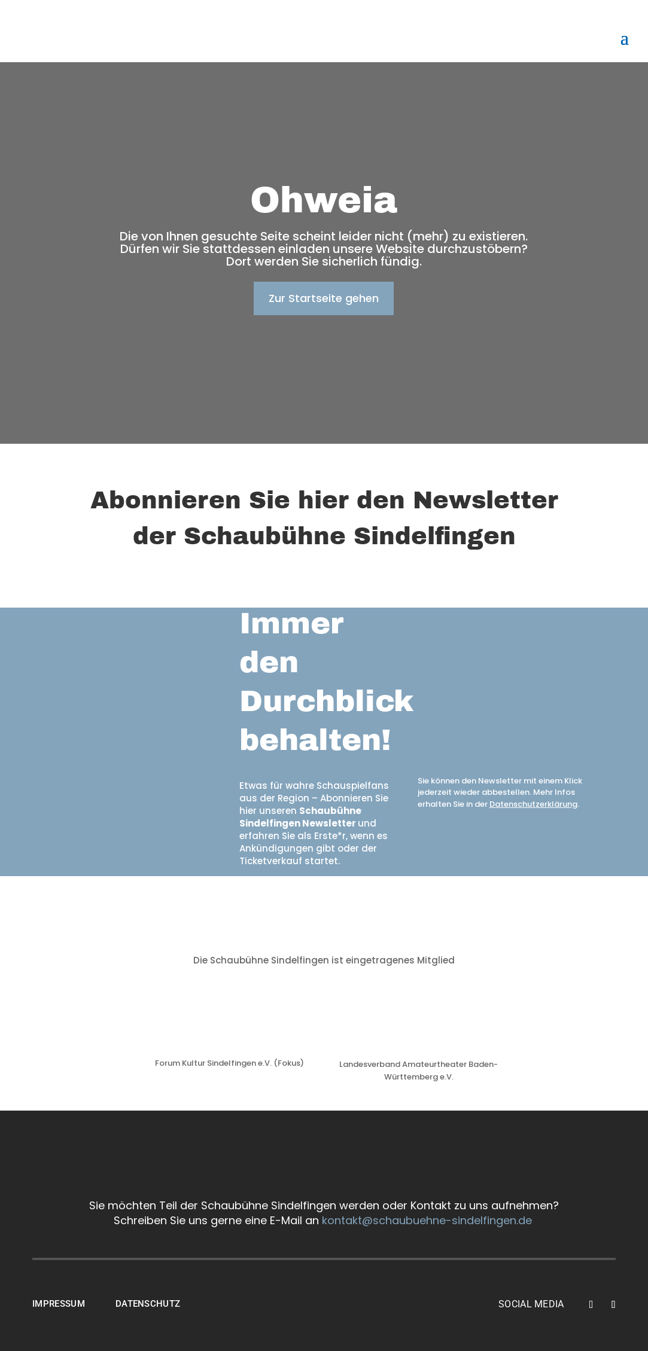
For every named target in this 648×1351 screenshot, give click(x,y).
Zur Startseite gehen (324, 298)
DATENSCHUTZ (147, 1303)
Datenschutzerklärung (533, 804)
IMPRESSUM (58, 1303)
